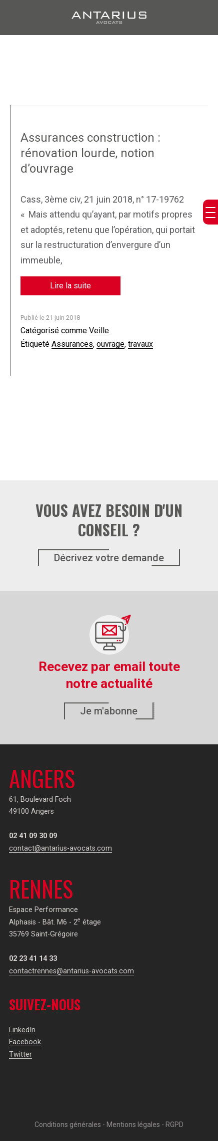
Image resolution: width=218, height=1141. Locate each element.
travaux (140, 344)
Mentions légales (133, 1125)
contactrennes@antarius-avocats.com (71, 971)
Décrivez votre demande (109, 558)
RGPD (175, 1125)
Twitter (20, 1054)
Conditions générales (67, 1125)
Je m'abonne (109, 711)
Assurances (72, 344)
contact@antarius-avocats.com (60, 848)
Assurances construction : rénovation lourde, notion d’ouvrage (90, 153)
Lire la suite (70, 285)
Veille (99, 330)
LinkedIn (22, 1030)
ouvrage (110, 344)
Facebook (25, 1042)
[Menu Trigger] (210, 212)
